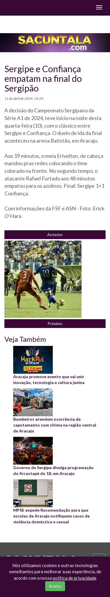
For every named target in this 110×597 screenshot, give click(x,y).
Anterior (55, 234)
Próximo (55, 323)
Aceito (55, 586)
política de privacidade (75, 578)
